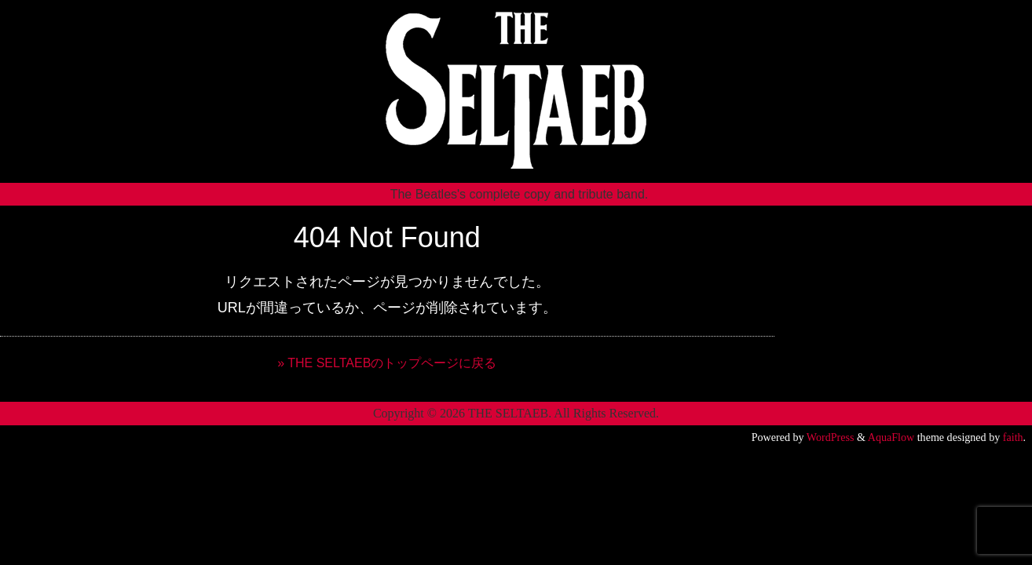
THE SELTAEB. (510, 413)
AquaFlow (891, 437)
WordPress (831, 437)
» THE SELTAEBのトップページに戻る (386, 363)
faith (1013, 437)
